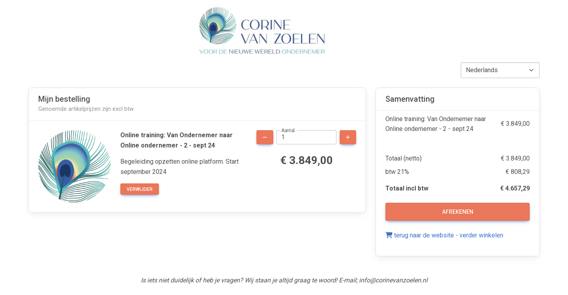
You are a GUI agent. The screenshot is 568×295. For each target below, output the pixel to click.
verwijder (140, 189)
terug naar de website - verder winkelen (444, 235)
